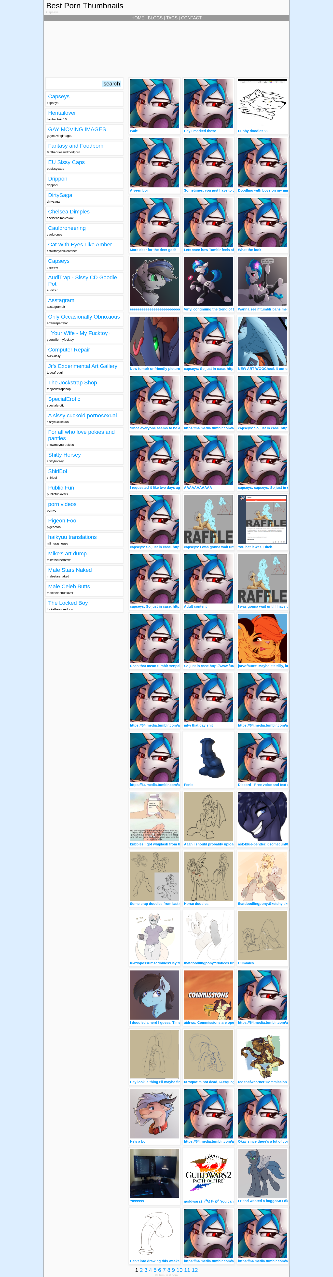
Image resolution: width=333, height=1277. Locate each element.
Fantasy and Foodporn (75, 146)
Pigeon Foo (62, 521)
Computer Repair (69, 350)
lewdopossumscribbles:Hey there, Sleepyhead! (169, 963)
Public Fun (61, 488)
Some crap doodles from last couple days (165, 904)
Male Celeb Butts (69, 586)
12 (195, 1270)
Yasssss (137, 1201)
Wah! (134, 131)
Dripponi (58, 179)
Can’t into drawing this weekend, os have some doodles (177, 1261)
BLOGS (155, 17)
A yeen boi (139, 190)
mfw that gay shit (198, 725)
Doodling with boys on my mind (264, 190)
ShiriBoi (57, 471)
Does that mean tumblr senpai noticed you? (166, 666)
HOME (137, 17)
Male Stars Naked (70, 570)
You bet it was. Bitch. (255, 547)
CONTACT (191, 17)
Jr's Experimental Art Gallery (82, 366)
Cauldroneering (67, 228)
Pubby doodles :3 (252, 131)
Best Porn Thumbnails (84, 5)
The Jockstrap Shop (72, 382)
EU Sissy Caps (66, 162)
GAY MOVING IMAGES (77, 129)
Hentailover (62, 113)
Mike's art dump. (68, 553)
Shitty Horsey (64, 455)
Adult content (195, 606)
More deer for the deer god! (153, 250)
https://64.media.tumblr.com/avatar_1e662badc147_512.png (234, 428)
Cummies (246, 963)
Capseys (58, 96)
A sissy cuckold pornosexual (82, 415)
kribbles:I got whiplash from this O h (160, 844)
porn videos (62, 504)
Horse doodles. (196, 904)
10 (180, 1270)
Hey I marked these (200, 131)
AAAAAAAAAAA (198, 488)
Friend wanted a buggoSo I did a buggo (271, 1201)
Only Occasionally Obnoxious (84, 317)
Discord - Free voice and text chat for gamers (276, 785)
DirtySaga (60, 195)
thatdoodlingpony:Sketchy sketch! (267, 904)
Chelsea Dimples (69, 212)
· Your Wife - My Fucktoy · (79, 333)
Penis (188, 785)
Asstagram (61, 300)
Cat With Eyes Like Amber (80, 244)
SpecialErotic (64, 399)
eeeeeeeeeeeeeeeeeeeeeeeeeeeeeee (160, 309)
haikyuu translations (72, 537)
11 (187, 1270)
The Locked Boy (68, 603)
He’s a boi (138, 1141)
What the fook (249, 250)
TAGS (172, 17)
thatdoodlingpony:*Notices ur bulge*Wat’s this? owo (228, 963)
